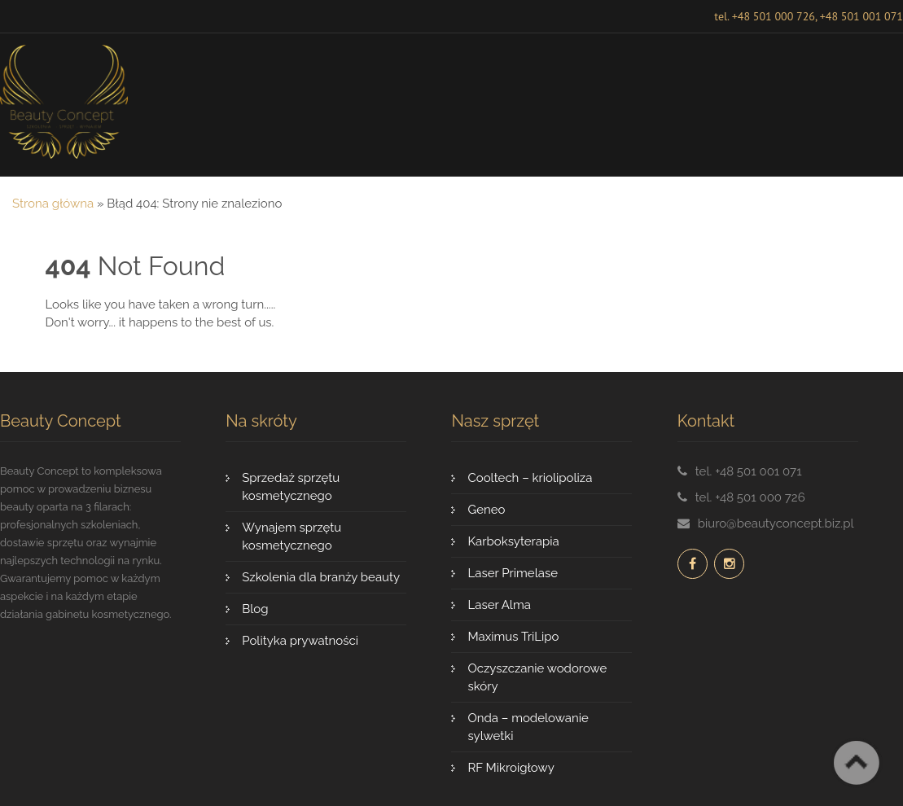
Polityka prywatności (300, 640)
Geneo (486, 509)
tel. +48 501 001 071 (748, 471)
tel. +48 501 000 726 (764, 16)
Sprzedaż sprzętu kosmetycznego (291, 487)
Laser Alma (498, 605)
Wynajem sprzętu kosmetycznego (291, 536)
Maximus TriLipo (513, 636)
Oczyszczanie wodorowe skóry (537, 677)
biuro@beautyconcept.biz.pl (776, 523)
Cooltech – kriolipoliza (529, 478)
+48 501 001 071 (861, 16)
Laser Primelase (512, 573)
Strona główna (53, 203)
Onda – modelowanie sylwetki (527, 727)
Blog (255, 609)
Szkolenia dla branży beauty (321, 577)
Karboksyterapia (513, 541)
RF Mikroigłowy (510, 767)
